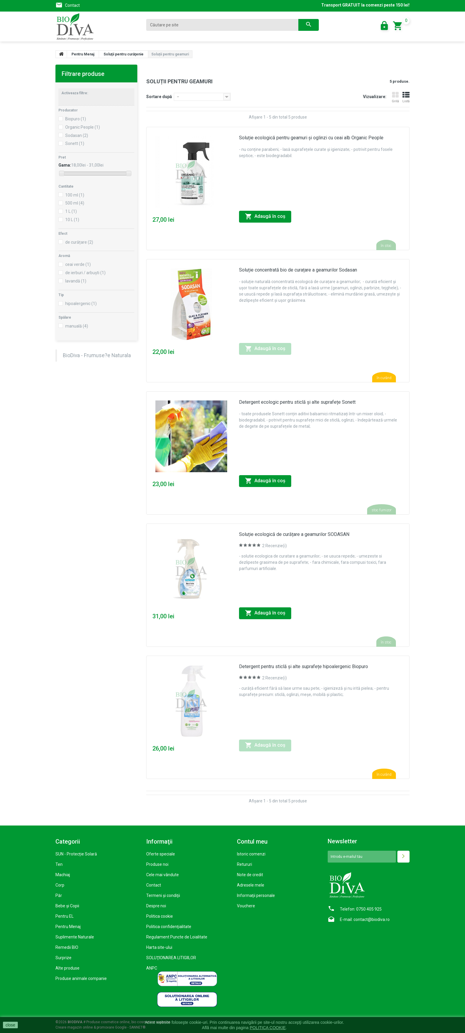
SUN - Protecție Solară (76, 854)
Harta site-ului (159, 947)
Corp (59, 885)
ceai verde (78, 264)
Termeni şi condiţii (163, 895)
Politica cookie (159, 916)
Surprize (63, 957)
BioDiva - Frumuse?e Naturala (97, 355)
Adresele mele (250, 885)
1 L (71, 211)
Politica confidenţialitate (168, 926)
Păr (58, 895)
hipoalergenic (81, 303)
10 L (72, 219)
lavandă (75, 281)
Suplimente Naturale (74, 937)
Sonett (74, 143)
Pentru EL (64, 916)
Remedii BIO (66, 947)
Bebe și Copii (67, 905)
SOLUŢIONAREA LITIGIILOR (171, 957)
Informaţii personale (256, 895)
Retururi (244, 864)
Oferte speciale (160, 854)
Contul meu (252, 841)
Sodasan (76, 135)
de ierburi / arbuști (85, 272)
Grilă (395, 97)
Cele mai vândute (162, 874)
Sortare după (159, 96)
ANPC (151, 968)
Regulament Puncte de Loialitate (176, 937)
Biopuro (75, 118)
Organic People (82, 127)
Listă (406, 97)
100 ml (74, 195)
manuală (76, 326)
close (10, 1025)
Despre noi (156, 905)
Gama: (64, 165)
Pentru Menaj (68, 926)
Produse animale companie (81, 978)
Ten (59, 864)
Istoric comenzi (251, 854)
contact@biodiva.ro (371, 919)
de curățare (79, 242)
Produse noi (157, 864)
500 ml (74, 203)
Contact (72, 5)
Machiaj (62, 874)
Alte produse (67, 968)
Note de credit (250, 874)
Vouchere (246, 905)
